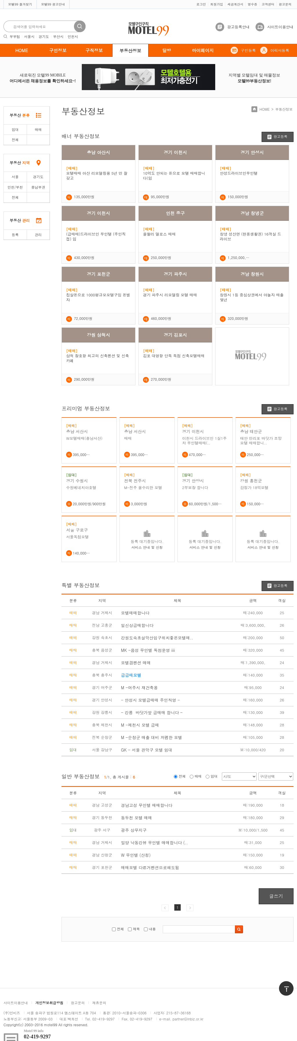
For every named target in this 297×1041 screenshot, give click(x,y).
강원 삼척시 (98, 335)
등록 (15, 234)
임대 (15, 129)
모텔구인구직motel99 (145, 23)
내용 (152, 928)
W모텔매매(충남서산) (84, 438)
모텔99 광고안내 (53, 4)
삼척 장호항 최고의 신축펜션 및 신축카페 (97, 358)
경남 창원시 (252, 274)
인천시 (73, 36)
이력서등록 (279, 50)
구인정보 (58, 50)
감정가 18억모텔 (254, 487)
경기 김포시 (175, 335)
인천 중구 (175, 213)
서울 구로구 (77, 530)
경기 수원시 (77, 481)
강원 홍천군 (251, 481)
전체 (15, 139)
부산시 (58, 36)
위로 (282, 983)
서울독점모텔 (77, 537)
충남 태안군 (251, 431)
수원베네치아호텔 (81, 487)
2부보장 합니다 (195, 487)
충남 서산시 (77, 431)
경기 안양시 (193, 481)
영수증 (252, 4)
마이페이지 (203, 50)
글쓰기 (276, 896)
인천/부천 (15, 187)
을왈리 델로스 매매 (159, 233)
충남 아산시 (98, 152)
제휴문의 (99, 1002)
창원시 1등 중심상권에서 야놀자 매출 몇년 (252, 297)
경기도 (44, 36)
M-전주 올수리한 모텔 (143, 487)
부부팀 (15, 36)
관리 (38, 234)
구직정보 (94, 50)
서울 (15, 176)
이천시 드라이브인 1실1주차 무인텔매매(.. (204, 440)
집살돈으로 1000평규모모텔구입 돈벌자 (98, 297)
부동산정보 (130, 51)
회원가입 (216, 4)
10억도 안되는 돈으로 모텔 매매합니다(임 (174, 176)
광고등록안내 (238, 27)
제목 (136, 928)
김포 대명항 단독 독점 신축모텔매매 (173, 355)
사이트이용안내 (280, 27)
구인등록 (248, 50)
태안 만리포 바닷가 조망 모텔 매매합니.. (261, 440)
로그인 (201, 4)
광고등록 (280, 136)
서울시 (29, 36)
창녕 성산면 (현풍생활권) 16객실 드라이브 (250, 236)
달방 (166, 50)
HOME (21, 50)
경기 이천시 (175, 152)
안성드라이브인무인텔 (239, 173)
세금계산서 (235, 4)
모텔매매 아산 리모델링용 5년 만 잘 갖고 (96, 176)
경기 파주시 (175, 274)
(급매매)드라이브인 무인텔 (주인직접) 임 (96, 236)
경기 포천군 (98, 274)
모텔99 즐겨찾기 (20, 4)
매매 (38, 129)
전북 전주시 (135, 481)
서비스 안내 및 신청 (147, 547)
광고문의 (285, 4)
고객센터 (268, 4)
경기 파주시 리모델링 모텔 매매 (170, 294)
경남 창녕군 (252, 213)
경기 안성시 (252, 152)
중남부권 (38, 187)
